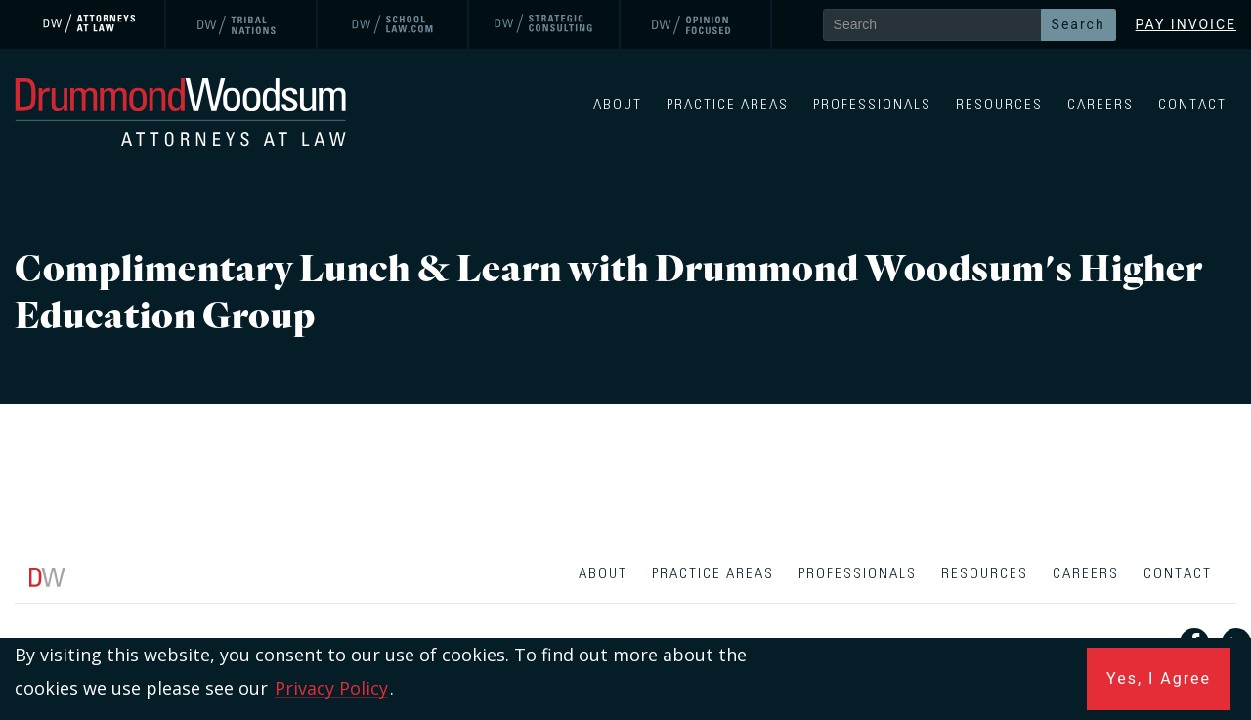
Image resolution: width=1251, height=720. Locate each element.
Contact (1192, 105)
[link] (90, 24)
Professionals (872, 105)
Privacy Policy (331, 687)
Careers (1100, 105)
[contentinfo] (625, 635)
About (617, 105)
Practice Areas (728, 105)
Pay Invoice (1186, 24)
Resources (999, 105)
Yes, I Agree (1158, 678)
